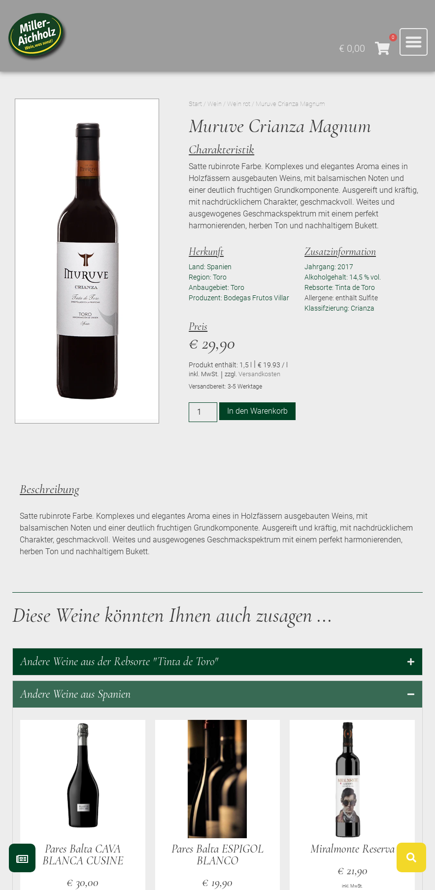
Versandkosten (259, 374)
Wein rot (238, 103)
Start (195, 103)
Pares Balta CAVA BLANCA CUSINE (82, 855)
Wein (214, 103)
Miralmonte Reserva (352, 849)
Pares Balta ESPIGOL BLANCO (217, 855)
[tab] (217, 661)
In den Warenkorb (257, 411)
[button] (414, 42)
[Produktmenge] (203, 412)
